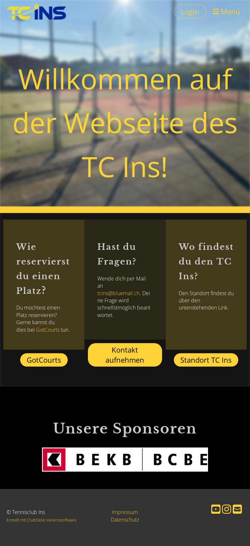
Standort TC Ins (206, 360)
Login (190, 11)
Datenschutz (125, 519)
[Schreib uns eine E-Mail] (237, 509)
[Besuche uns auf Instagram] (226, 509)
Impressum (125, 512)
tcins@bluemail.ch (118, 307)
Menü (226, 11)
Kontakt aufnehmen (124, 355)
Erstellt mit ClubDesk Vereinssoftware (41, 520)
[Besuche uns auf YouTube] (215, 509)
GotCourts (33, 329)
